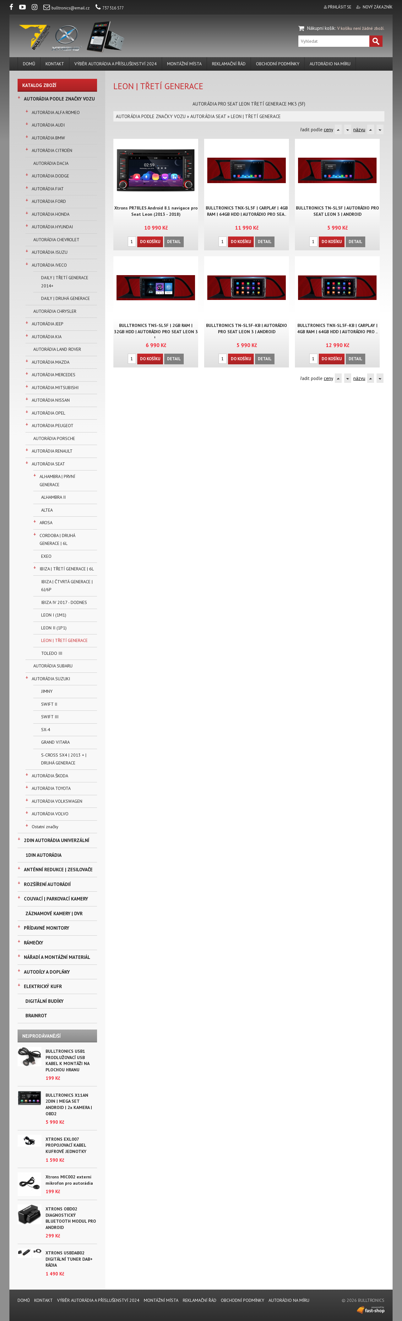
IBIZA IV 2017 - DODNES (64, 602)
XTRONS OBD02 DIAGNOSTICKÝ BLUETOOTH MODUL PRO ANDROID (71, 1218)
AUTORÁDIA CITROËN (52, 150)
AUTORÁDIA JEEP (47, 324)
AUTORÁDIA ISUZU (50, 252)
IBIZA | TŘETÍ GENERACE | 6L (67, 569)
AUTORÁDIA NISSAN (51, 400)
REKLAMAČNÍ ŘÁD (229, 64)
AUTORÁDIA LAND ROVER (57, 349)
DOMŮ (29, 64)
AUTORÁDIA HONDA (50, 214)
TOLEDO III (51, 653)
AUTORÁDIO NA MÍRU (330, 64)
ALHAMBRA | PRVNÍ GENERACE (57, 480)
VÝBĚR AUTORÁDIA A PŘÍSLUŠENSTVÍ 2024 (115, 64)
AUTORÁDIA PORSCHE (54, 438)
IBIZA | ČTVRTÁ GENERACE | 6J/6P (67, 586)
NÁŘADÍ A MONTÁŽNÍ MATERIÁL (57, 957)
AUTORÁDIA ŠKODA (50, 776)
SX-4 (45, 729)
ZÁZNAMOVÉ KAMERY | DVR (54, 913)
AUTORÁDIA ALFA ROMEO (56, 112)
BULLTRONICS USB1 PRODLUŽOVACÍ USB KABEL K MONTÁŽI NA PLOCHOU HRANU (67, 1060)
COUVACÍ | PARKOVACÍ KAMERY (56, 899)
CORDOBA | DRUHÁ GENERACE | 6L (57, 539)
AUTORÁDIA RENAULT (52, 451)
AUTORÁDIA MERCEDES (53, 375)
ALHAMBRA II (53, 497)
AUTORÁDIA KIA (47, 337)
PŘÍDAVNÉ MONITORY (46, 928)
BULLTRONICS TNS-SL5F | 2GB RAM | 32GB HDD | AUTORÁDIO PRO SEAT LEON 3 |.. (156, 332)
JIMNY (46, 691)
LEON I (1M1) (53, 615)
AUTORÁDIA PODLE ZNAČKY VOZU (59, 99)
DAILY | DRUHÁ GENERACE (65, 298)
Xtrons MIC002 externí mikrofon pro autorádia (69, 1180)
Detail (174, 241)
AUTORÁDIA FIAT (48, 189)
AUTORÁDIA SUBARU (53, 666)
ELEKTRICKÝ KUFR (43, 986)
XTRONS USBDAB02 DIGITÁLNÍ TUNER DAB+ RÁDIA (69, 1259)
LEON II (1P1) (54, 628)
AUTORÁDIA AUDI (48, 125)
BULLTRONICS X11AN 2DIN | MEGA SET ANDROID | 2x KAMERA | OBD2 (69, 1104)
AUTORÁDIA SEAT (48, 464)
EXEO (46, 556)
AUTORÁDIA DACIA (50, 163)
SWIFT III (49, 717)
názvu (359, 130)
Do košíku (150, 241)
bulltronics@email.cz (66, 8)
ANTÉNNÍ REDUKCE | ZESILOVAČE (58, 870)
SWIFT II (49, 704)
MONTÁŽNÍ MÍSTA (184, 64)
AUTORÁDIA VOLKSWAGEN (57, 801)
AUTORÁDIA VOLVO (50, 814)
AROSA (46, 522)
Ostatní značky (45, 826)
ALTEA (47, 510)
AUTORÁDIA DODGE (50, 176)
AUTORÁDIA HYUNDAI (52, 227)
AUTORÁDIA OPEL (48, 413)
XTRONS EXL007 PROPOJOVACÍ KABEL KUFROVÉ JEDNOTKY (66, 1145)
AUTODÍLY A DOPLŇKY (47, 972)
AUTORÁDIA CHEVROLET (56, 239)
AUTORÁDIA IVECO (49, 265)
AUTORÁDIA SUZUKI (51, 679)
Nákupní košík (321, 28)
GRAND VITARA (55, 742)
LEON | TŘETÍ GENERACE (64, 640)
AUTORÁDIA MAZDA (50, 362)
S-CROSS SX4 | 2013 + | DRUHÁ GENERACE (63, 759)
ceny (328, 130)
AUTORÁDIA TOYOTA (51, 788)
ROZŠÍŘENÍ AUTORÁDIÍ (47, 884)
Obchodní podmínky (277, 64)
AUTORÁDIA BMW (48, 138)
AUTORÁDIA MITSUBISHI (55, 387)
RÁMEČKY (33, 943)
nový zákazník (378, 7)
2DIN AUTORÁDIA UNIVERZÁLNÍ (56, 840)
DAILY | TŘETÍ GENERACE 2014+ (64, 282)
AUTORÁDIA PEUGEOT (52, 425)
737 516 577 (109, 8)
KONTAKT (55, 64)
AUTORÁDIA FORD (49, 201)
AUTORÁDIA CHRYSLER (54, 311)
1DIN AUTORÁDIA (43, 855)
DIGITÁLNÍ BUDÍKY (44, 1001)
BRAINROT (36, 1016)
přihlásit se (339, 7)
